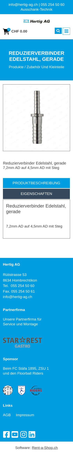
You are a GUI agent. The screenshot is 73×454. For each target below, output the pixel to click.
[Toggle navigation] (66, 31)
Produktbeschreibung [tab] (36, 183)
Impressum (25, 415)
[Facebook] (6, 434)
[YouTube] (14, 434)
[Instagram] (23, 434)
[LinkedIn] (32, 434)
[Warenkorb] (15, 31)
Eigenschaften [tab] (36, 194)
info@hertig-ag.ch (17, 297)
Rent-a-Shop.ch (45, 448)
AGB (9, 415)
